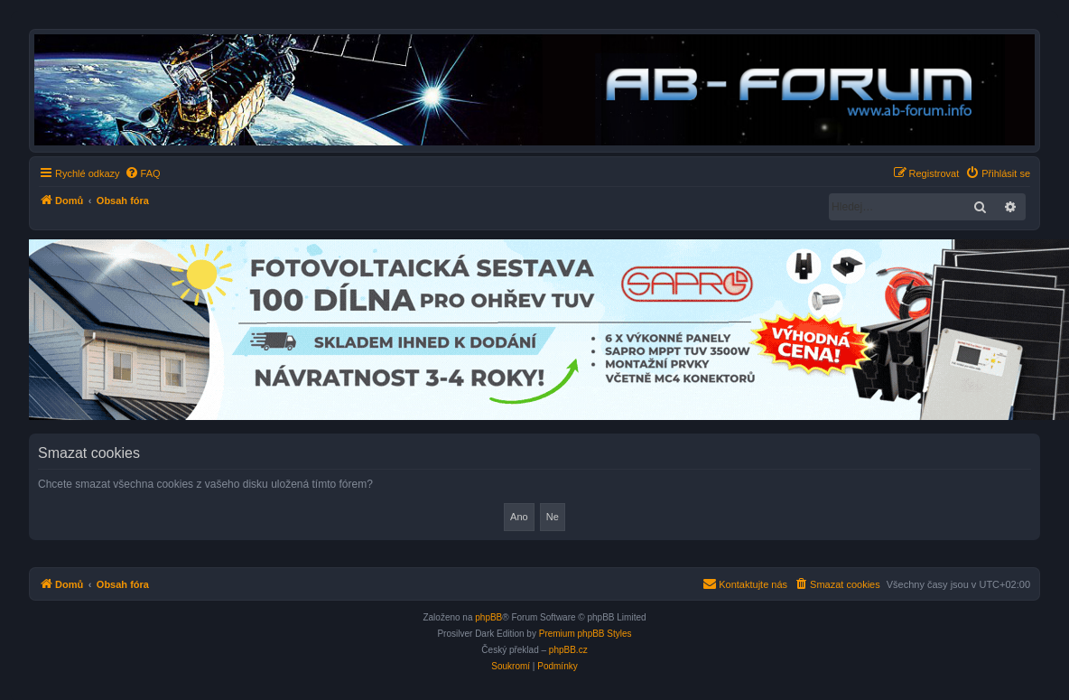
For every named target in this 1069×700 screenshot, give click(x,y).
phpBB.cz (568, 650)
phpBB (488, 617)
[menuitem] (143, 173)
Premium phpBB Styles (585, 634)
